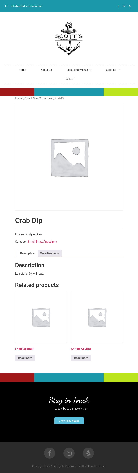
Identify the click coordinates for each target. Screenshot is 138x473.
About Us (46, 69)
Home (22, 69)
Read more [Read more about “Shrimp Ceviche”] (81, 358)
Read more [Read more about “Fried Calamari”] (25, 358)
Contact (69, 79)
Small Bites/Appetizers (38, 98)
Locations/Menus (79, 70)
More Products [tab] (49, 253)
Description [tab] (27, 253)
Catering (112, 70)
